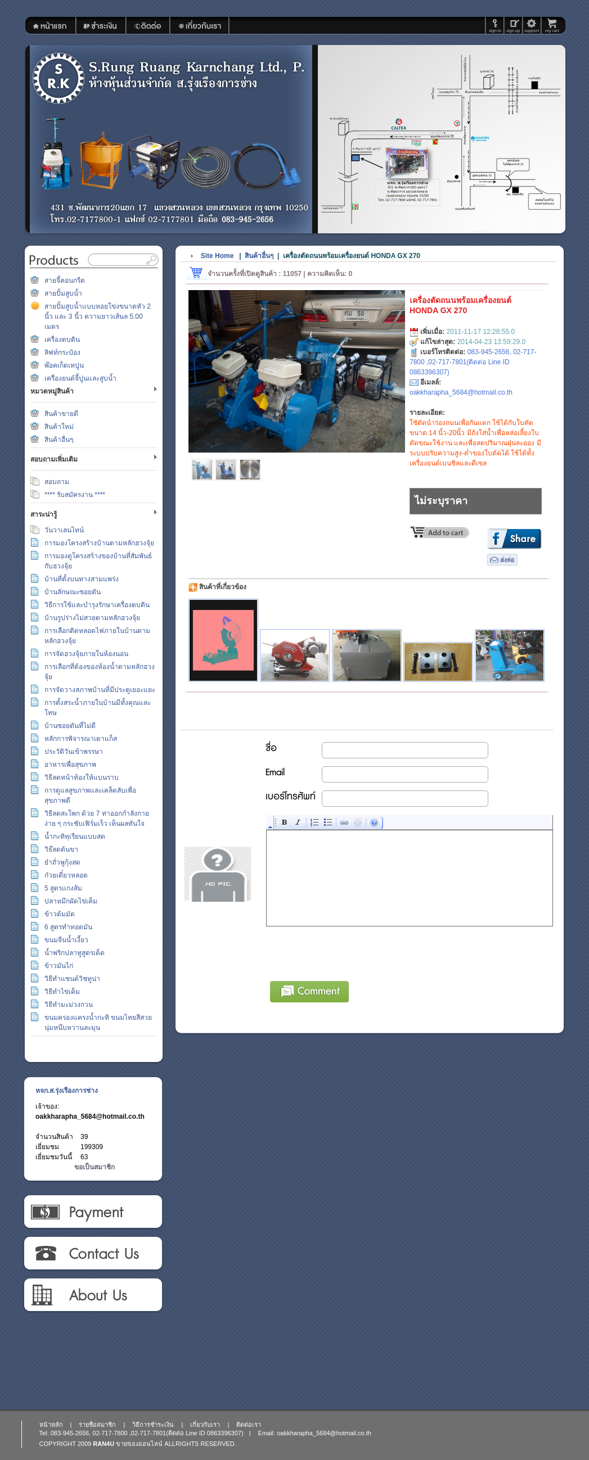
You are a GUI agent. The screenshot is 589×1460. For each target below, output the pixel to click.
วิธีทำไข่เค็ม (62, 992)
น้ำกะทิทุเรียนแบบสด (74, 836)
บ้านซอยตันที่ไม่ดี (70, 726)
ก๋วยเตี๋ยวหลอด (66, 875)
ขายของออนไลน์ (139, 1443)
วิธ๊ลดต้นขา (61, 849)
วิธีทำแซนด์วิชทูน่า (72, 979)
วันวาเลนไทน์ (64, 530)
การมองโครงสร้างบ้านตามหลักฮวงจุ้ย (99, 543)
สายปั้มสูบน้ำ (63, 293)
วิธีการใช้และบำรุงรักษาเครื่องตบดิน (97, 605)
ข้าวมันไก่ (58, 966)
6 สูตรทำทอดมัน (68, 927)
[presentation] (352, 952)
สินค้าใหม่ (59, 427)
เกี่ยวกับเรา (92, 1295)
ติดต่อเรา (92, 1254)
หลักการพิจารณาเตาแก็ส (80, 739)
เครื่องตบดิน (62, 339)
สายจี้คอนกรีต (64, 280)
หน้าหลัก (51, 1424)
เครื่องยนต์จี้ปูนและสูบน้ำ (80, 378)
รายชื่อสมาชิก (97, 1424)
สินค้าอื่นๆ (58, 440)
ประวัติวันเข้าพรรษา (73, 752)
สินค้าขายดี (61, 414)
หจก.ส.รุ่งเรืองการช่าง (66, 1091)
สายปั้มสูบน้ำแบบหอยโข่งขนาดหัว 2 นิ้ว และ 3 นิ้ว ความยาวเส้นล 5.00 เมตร (97, 316)
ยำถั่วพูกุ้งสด (62, 862)
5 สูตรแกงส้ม (63, 888)
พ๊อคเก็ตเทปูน (64, 365)
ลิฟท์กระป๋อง (62, 352)
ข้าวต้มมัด (59, 914)
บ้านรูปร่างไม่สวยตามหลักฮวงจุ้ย (92, 618)
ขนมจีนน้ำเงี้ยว (66, 940)
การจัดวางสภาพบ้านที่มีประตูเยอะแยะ (99, 690)
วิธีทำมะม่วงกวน (68, 1005)
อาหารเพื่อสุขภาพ (70, 765)
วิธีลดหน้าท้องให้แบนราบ (81, 777)
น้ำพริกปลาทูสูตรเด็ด (74, 953)
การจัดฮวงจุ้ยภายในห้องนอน (86, 654)
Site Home (217, 256)
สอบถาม (56, 482)
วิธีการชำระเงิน (92, 1212)
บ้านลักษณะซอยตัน (72, 592)
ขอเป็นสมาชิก (94, 1167)
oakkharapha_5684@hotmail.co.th (90, 1116)
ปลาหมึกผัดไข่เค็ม (70, 901)
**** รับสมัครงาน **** (74, 495)
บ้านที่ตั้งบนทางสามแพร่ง (81, 579)
